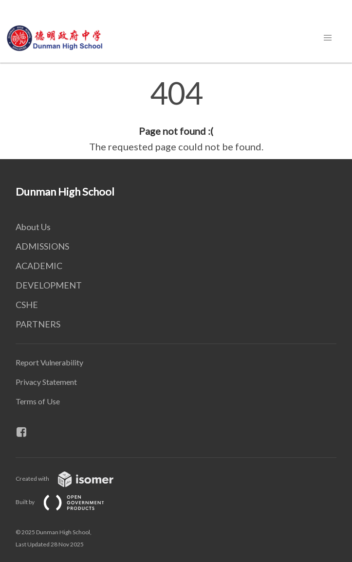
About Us (33, 226)
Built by (68, 502)
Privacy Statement (46, 381)
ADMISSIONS (42, 246)
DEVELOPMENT (49, 285)
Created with (72, 478)
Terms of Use (38, 401)
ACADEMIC (39, 265)
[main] (176, 115)
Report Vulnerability (49, 362)
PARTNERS (38, 324)
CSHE (27, 304)
